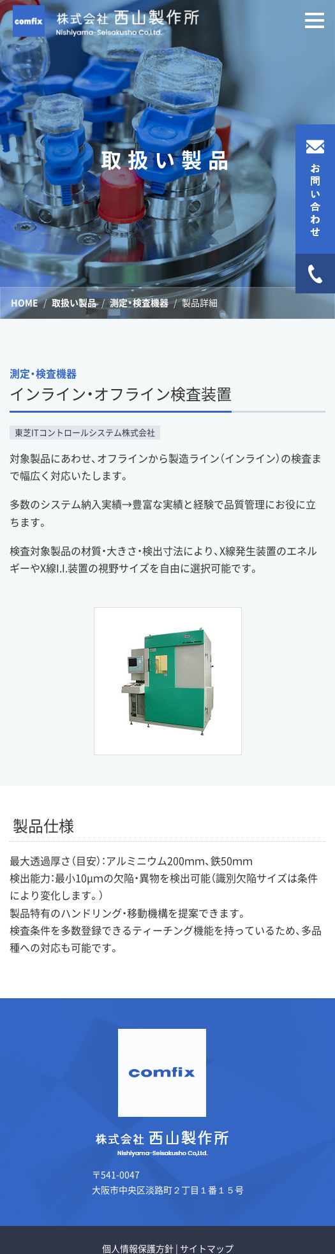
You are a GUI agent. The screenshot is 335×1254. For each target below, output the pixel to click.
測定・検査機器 (139, 302)
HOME (24, 302)
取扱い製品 (74, 302)
